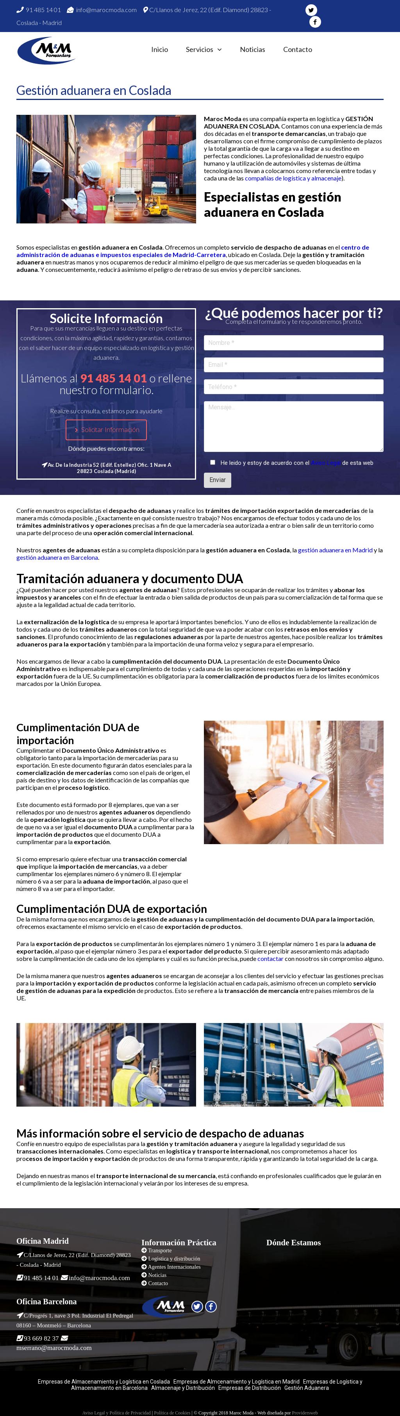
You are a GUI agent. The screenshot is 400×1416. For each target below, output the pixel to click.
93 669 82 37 (41, 1338)
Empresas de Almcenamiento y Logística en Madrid (236, 1382)
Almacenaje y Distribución (183, 1388)
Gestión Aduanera (306, 1388)
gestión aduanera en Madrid (335, 550)
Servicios (199, 49)
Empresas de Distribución (249, 1388)
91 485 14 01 (38, 9)
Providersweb (305, 1413)
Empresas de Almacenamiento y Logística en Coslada (104, 1382)
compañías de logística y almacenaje (293, 178)
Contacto (297, 49)
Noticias (252, 49)
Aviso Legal (326, 462)
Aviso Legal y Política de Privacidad (116, 1413)
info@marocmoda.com (102, 9)
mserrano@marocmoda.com (54, 1348)
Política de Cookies (172, 1413)
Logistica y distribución (174, 1259)
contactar (270, 958)
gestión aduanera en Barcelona (57, 557)
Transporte (159, 1251)
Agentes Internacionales (174, 1267)
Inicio (159, 49)
